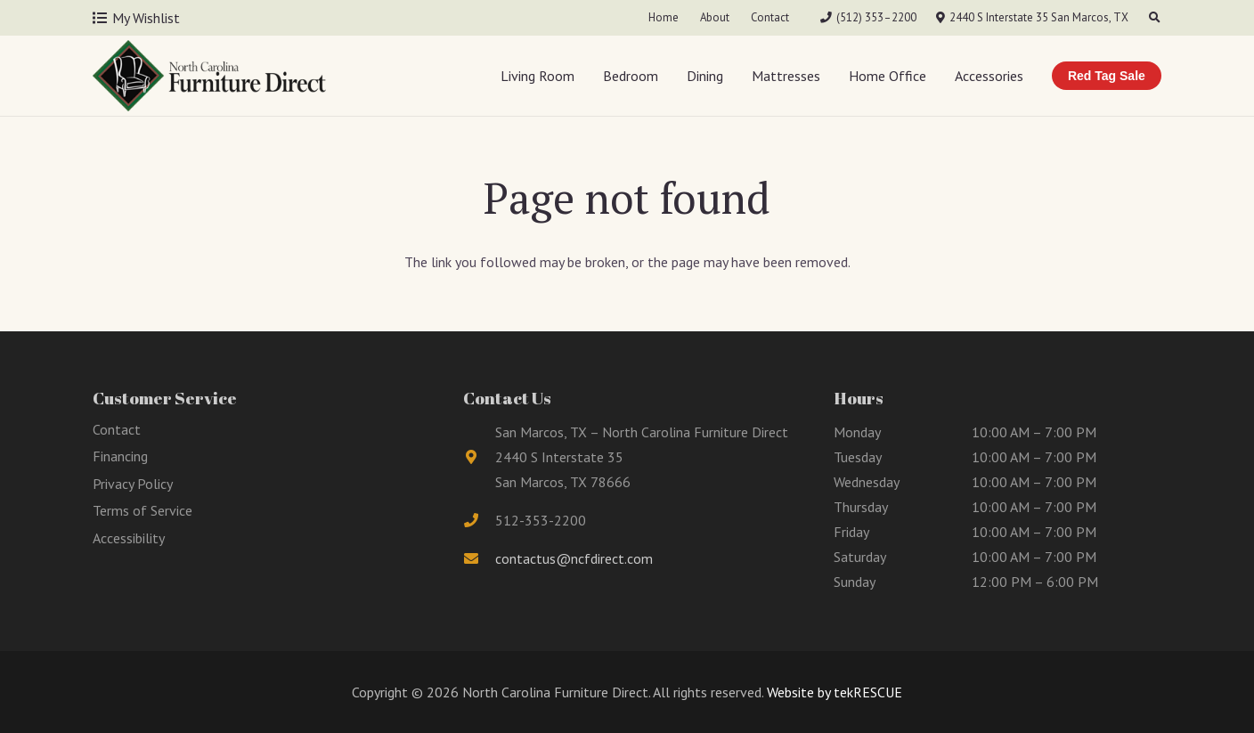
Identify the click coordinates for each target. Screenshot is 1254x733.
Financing (120, 456)
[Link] (209, 75)
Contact (117, 429)
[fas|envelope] (479, 558)
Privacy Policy (133, 484)
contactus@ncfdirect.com (574, 558)
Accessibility (129, 538)
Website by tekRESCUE (832, 692)
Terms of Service (142, 510)
